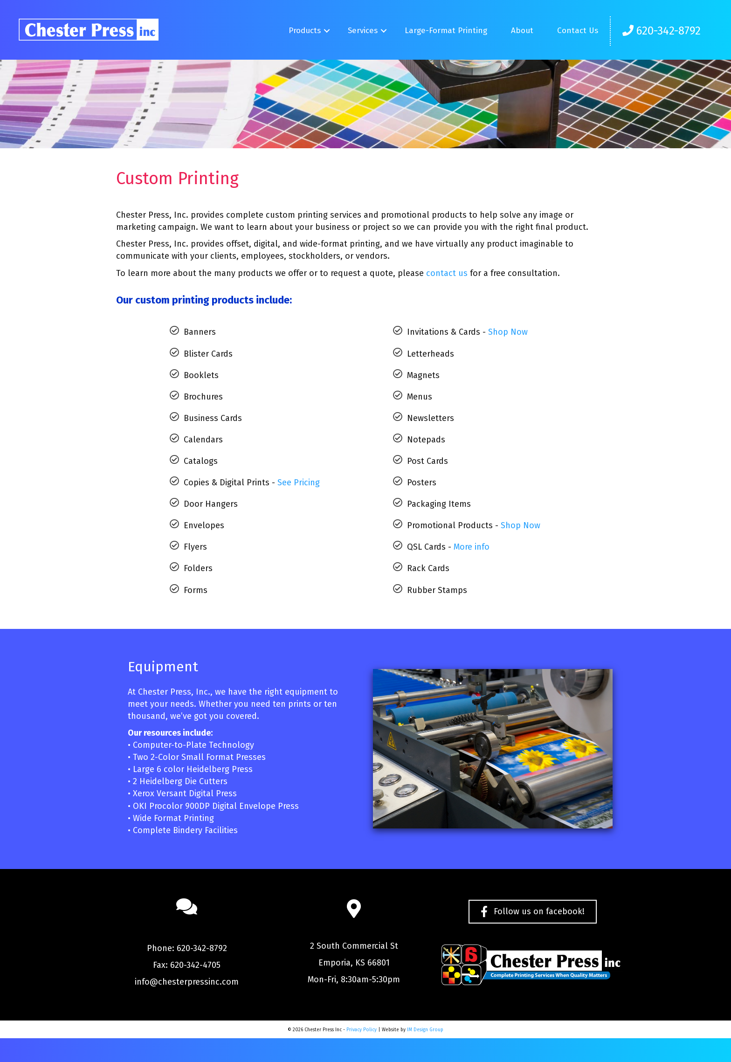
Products (305, 30)
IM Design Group (425, 1030)
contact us (447, 273)
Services (363, 30)
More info (472, 547)
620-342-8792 (661, 30)
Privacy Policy (361, 1030)
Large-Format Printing (446, 30)
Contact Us (577, 30)
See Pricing (298, 482)
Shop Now (508, 332)
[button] (326, 31)
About (522, 30)
